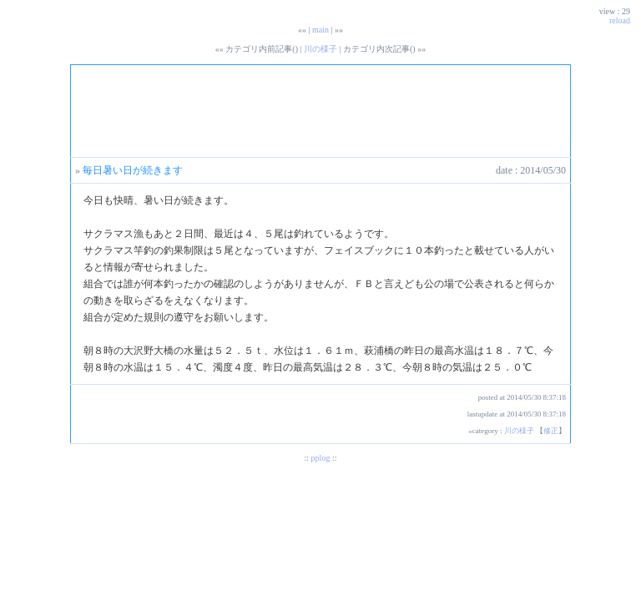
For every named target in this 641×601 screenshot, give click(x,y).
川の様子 (320, 48)
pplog (321, 457)
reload (619, 20)
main (320, 29)
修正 (550, 431)
